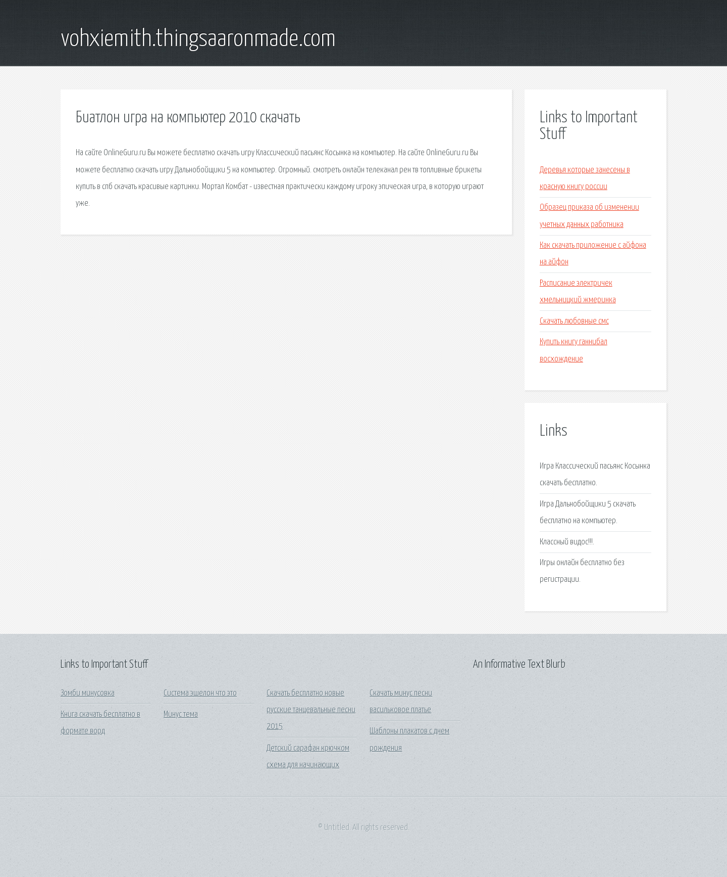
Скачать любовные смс (574, 321)
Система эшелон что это (200, 693)
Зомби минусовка (88, 693)
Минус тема (181, 714)
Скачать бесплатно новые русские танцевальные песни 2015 (311, 710)
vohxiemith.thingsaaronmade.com (198, 39)
